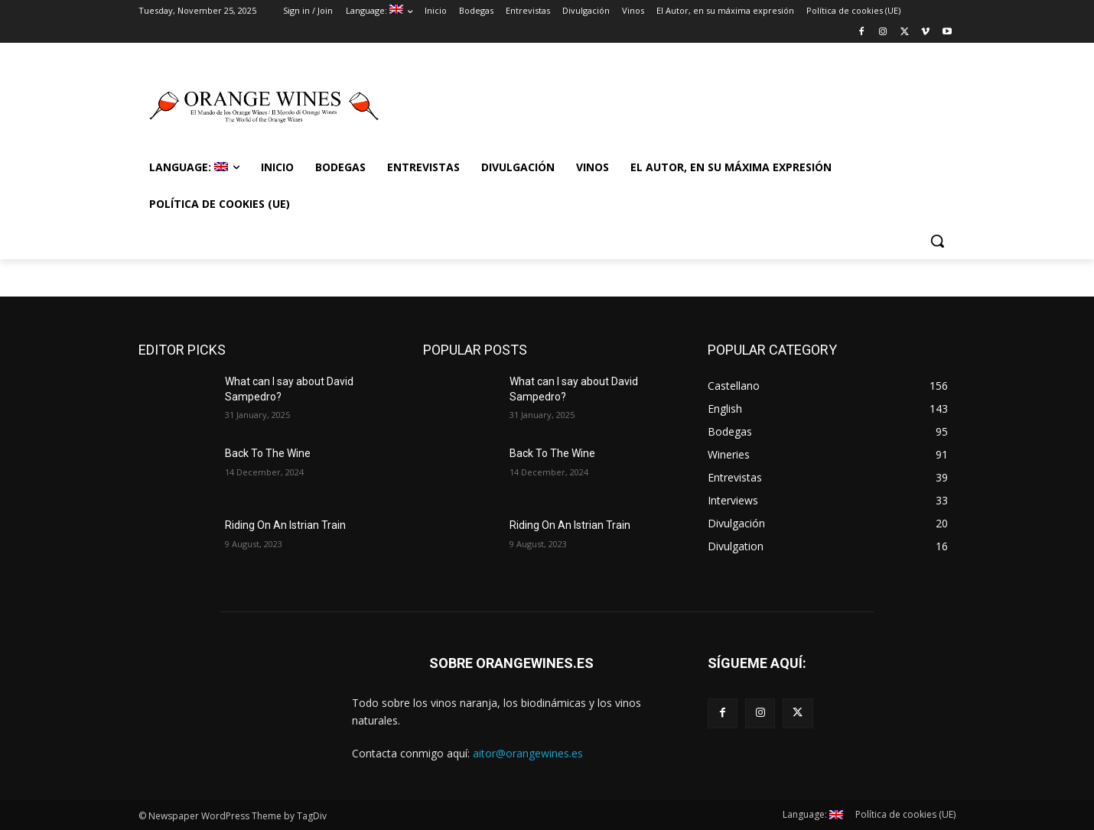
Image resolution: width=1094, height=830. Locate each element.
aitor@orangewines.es (528, 753)
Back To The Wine (268, 453)
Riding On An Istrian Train (285, 525)
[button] (937, 240)
